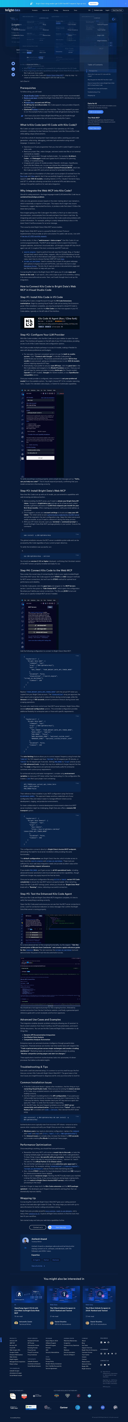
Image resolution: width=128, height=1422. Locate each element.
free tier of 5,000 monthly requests (34, 236)
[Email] (105, 1364)
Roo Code (23, 176)
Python (35, 109)
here (62, 259)
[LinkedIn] (101, 1341)
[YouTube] (105, 1341)
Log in (107, 10)
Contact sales (98, 10)
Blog (13, 19)
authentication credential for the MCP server (63, 515)
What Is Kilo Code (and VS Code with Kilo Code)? (99, 75)
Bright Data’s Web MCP (55, 75)
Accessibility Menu (15, 1417)
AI (17, 19)
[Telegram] (108, 1364)
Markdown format (30, 266)
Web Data (53, 1304)
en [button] (90, 10)
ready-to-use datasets (64, 1210)
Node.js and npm (30, 98)
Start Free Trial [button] (117, 10)
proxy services (50, 1210)
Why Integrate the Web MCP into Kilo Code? (100, 79)
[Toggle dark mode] (114, 19)
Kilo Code (31, 68)
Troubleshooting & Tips (94, 92)
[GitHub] (108, 1341)
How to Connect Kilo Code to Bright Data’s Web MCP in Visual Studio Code (101, 84)
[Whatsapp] (101, 1364)
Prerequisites (93, 71)
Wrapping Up (91, 95)
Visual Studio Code (31, 96)
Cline (32, 176)
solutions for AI (34, 1213)
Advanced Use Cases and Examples (97, 88)
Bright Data (29, 102)
